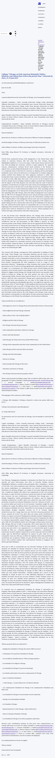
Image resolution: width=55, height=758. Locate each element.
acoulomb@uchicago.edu (42, 382)
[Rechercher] (10, 33)
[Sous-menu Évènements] (45, 7)
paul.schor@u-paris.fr (45, 386)
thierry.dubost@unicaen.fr (44, 384)
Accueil (40, 40)
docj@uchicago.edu (34, 380)
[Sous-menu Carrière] (43, 20)
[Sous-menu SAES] (45, 3)
